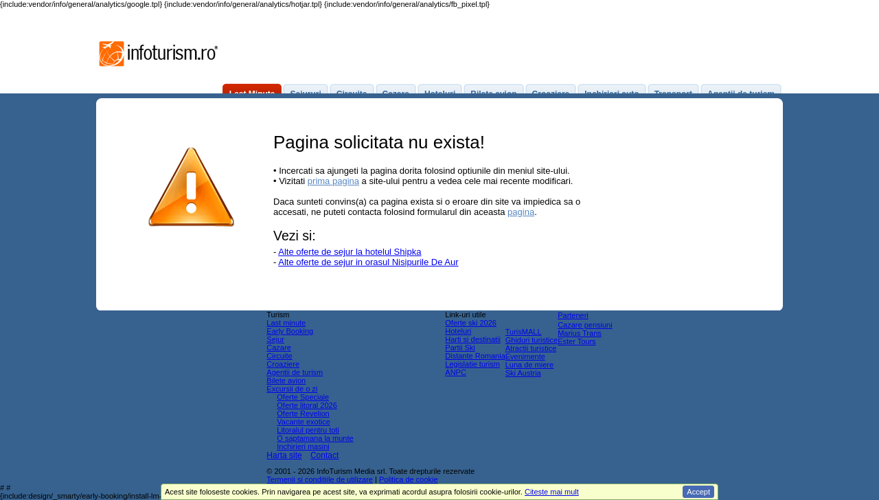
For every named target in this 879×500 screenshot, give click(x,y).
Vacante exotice (303, 422)
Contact (324, 455)
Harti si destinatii (473, 339)
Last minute (286, 323)
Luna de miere (529, 365)
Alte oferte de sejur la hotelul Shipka (349, 252)
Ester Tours (576, 341)
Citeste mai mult (552, 492)
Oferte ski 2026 (470, 323)
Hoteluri (458, 331)
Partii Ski (460, 347)
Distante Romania (475, 356)
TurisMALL (523, 332)
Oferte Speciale (303, 397)
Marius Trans (580, 333)
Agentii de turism (294, 372)
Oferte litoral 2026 (306, 405)
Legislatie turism (472, 364)
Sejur (275, 339)
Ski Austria (523, 373)
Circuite (279, 356)
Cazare (278, 347)
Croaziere (282, 364)
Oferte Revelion (303, 413)
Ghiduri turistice (531, 340)
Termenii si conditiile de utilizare (319, 479)
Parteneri (573, 315)
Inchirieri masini (303, 446)
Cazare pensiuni (585, 325)
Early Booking (289, 331)
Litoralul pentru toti (308, 430)
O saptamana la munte (315, 438)
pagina (520, 212)
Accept (698, 492)
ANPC (455, 372)
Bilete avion (286, 380)
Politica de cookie (408, 479)
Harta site (283, 455)
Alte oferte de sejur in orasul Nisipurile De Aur (368, 262)
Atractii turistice (531, 348)
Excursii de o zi (291, 389)
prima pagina (333, 181)
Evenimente (525, 356)
